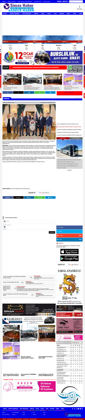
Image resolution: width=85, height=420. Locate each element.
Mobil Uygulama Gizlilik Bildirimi (25, 1)
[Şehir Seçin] (40, 37)
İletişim (4, 1)
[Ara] (82, 1)
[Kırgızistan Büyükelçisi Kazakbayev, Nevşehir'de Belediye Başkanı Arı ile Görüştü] (52, 82)
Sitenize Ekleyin (33, 419)
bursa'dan (13, 188)
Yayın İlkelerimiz (37, 1)
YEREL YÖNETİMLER (26, 13)
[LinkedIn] (66, 1)
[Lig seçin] (76, 342)
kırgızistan (18, 188)
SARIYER (5, 13)
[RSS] (68, 1)
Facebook (69, 170)
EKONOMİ (62, 13)
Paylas (8, 197)
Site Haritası (26, 419)
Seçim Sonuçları (46, 1)
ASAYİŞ (42, 13)
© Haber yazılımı (76, 419)
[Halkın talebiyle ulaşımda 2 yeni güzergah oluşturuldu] (69, 148)
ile (21, 188)
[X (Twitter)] (60, 1)
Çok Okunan (63, 138)
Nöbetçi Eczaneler (12, 1)
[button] (10, 66)
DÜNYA (68, 13)
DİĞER (80, 13)
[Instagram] (62, 1)
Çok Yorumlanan (76, 138)
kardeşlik (24, 188)
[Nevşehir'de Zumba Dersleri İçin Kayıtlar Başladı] (73, 82)
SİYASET (49, 13)
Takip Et (80, 235)
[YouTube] (64, 1)
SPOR (55, 13)
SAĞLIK (74, 13)
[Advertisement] (42, 25)
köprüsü (28, 188)
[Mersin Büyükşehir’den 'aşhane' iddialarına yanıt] (12, 82)
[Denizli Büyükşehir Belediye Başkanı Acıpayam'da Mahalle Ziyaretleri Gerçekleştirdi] (32, 82)
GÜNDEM (36, 13)
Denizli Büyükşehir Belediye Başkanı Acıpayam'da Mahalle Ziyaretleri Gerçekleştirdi (36, 67)
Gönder (52, 232)
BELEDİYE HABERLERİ (14, 13)
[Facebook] (58, 1)
